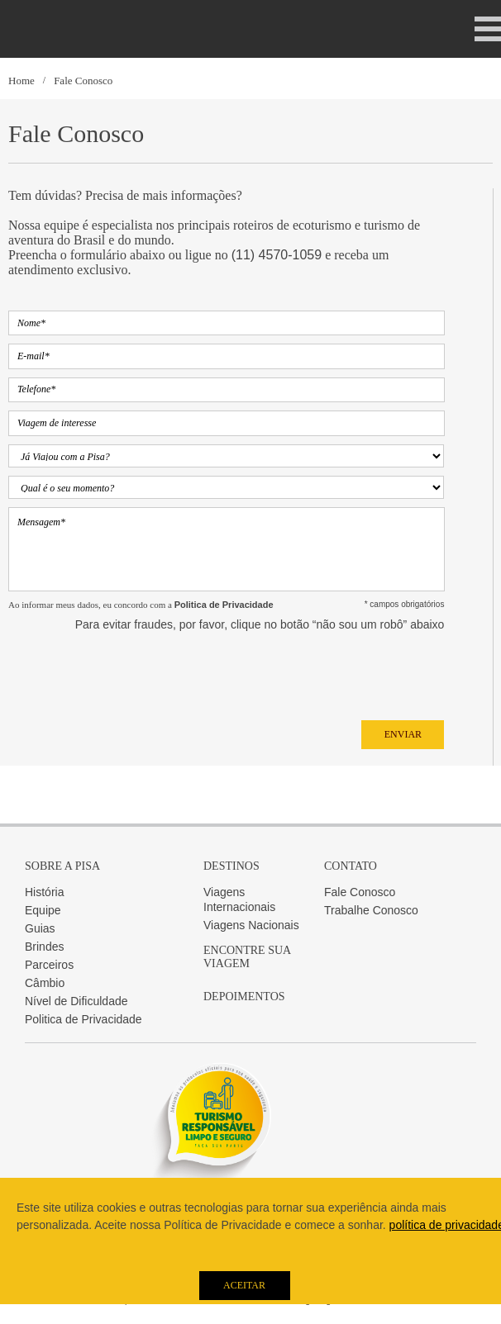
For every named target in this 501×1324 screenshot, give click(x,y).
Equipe (43, 910)
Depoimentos (244, 996)
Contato (350, 866)
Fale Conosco (83, 80)
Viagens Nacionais (251, 925)
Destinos (231, 866)
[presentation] (134, 671)
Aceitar (244, 1285)
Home (21, 80)
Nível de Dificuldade (76, 1001)
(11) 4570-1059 (276, 255)
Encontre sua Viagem (246, 957)
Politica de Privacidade (83, 1019)
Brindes (44, 946)
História (44, 892)
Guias (40, 928)
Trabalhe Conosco (371, 910)
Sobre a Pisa (62, 866)
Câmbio (44, 982)
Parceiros (49, 964)
